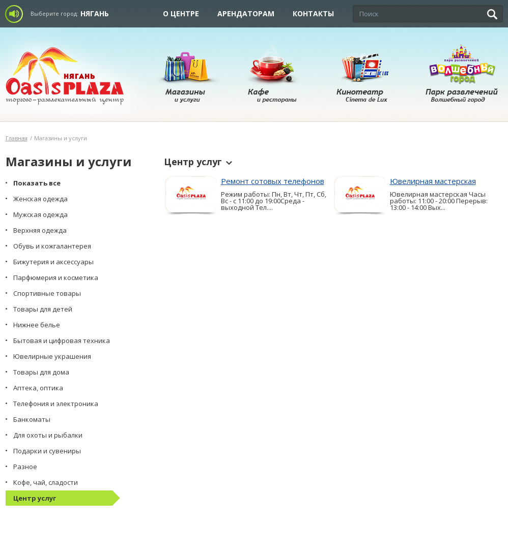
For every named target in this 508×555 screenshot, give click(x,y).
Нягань (94, 13)
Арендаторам (245, 13)
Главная (16, 138)
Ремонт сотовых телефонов (272, 181)
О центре (181, 13)
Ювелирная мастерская (433, 181)
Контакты (313, 13)
